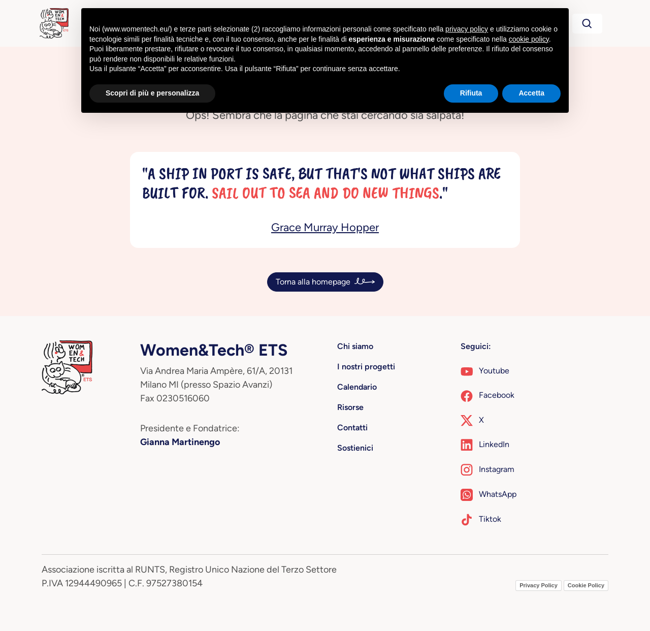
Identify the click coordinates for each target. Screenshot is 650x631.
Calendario (357, 387)
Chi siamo (355, 346)
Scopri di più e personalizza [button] (152, 93)
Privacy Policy (538, 585)
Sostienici (355, 448)
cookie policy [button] (529, 39)
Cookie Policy (586, 585)
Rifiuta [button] (471, 93)
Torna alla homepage (313, 282)
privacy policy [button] (466, 29)
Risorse (350, 407)
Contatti (352, 427)
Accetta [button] (531, 93)
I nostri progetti (366, 366)
